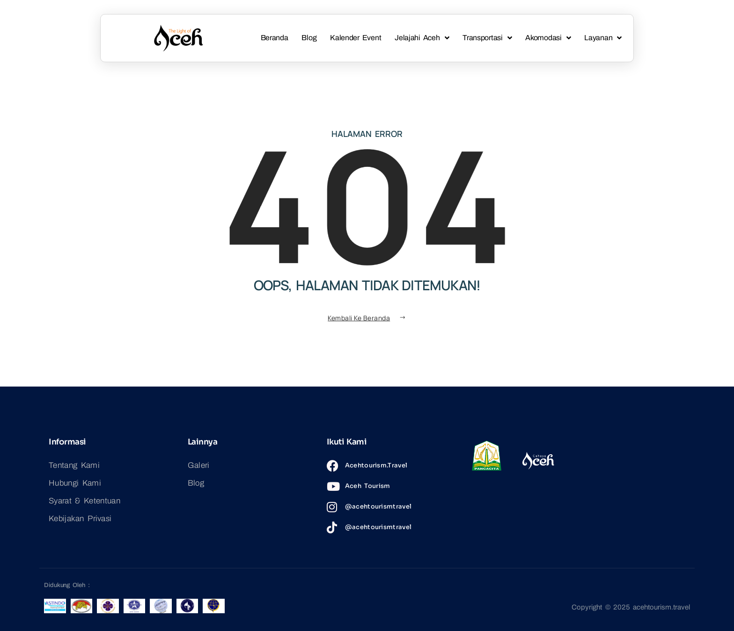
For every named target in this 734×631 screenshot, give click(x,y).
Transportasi (487, 38)
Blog (308, 38)
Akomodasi (548, 38)
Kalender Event (355, 38)
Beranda (274, 38)
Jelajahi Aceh (422, 38)
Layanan (603, 38)
